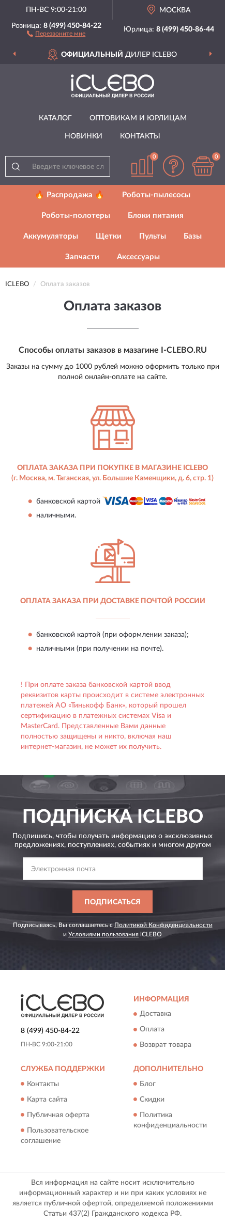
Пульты (152, 236)
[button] (56, 33)
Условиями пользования (103, 934)
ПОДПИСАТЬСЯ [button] (112, 902)
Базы (193, 236)
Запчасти (82, 257)
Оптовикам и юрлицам (138, 118)
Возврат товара (165, 1045)
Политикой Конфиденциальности (163, 925)
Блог (148, 1084)
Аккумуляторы (50, 236)
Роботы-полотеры (75, 215)
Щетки (109, 236)
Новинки (83, 136)
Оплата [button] (152, 1029)
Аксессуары (138, 257)
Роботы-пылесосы (156, 195)
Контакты (140, 136)
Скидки (152, 1099)
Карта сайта (47, 1099)
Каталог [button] (55, 118)
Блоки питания (156, 215)
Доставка (155, 1014)
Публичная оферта (58, 1115)
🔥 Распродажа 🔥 (69, 195)
